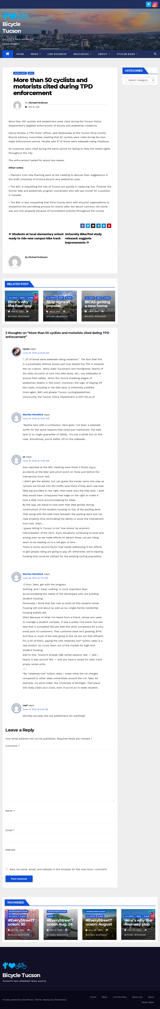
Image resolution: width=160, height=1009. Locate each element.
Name (10, 810)
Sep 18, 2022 (17, 930)
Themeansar (60, 1000)
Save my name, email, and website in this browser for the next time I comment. (58, 869)
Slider (30, 298)
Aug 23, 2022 (134, 930)
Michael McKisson (38, 102)
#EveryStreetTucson (18, 911)
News (36, 54)
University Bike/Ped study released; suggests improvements (83, 238)
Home (20, 54)
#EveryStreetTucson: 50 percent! (21, 924)
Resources (82, 54)
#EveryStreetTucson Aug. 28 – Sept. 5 (60, 924)
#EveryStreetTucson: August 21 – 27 (98, 924)
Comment (12, 745)
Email (10, 830)
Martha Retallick (33, 414)
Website (10, 849)
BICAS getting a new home (97, 304)
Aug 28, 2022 (96, 930)
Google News (20, 73)
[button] (155, 54)
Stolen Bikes (127, 54)
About (104, 54)
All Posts (13, 298)
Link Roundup (57, 54)
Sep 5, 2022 (56, 930)
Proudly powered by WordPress (18, 1000)
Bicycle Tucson (21, 975)
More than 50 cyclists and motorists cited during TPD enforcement (53, 86)
